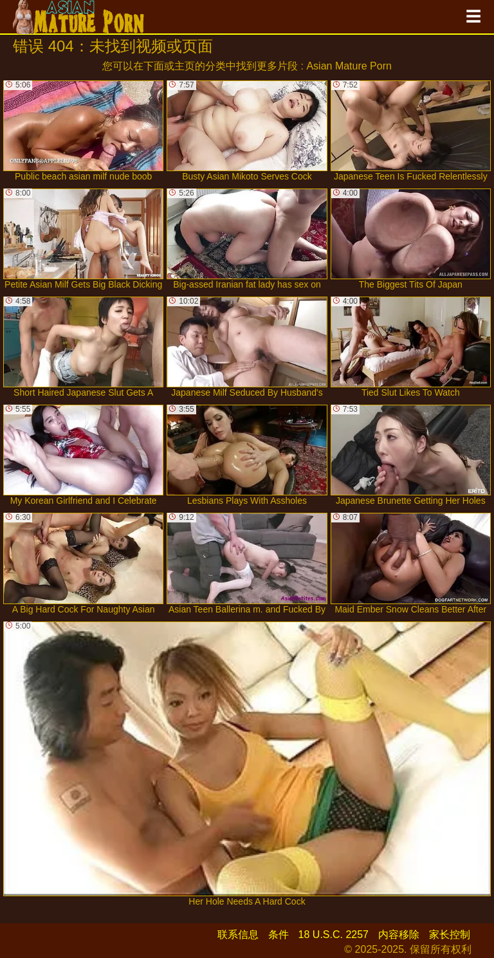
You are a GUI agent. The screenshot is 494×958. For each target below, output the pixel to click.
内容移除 (398, 934)
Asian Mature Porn (349, 65)
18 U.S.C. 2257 (333, 934)
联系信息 (238, 934)
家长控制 (449, 934)
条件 (278, 934)
